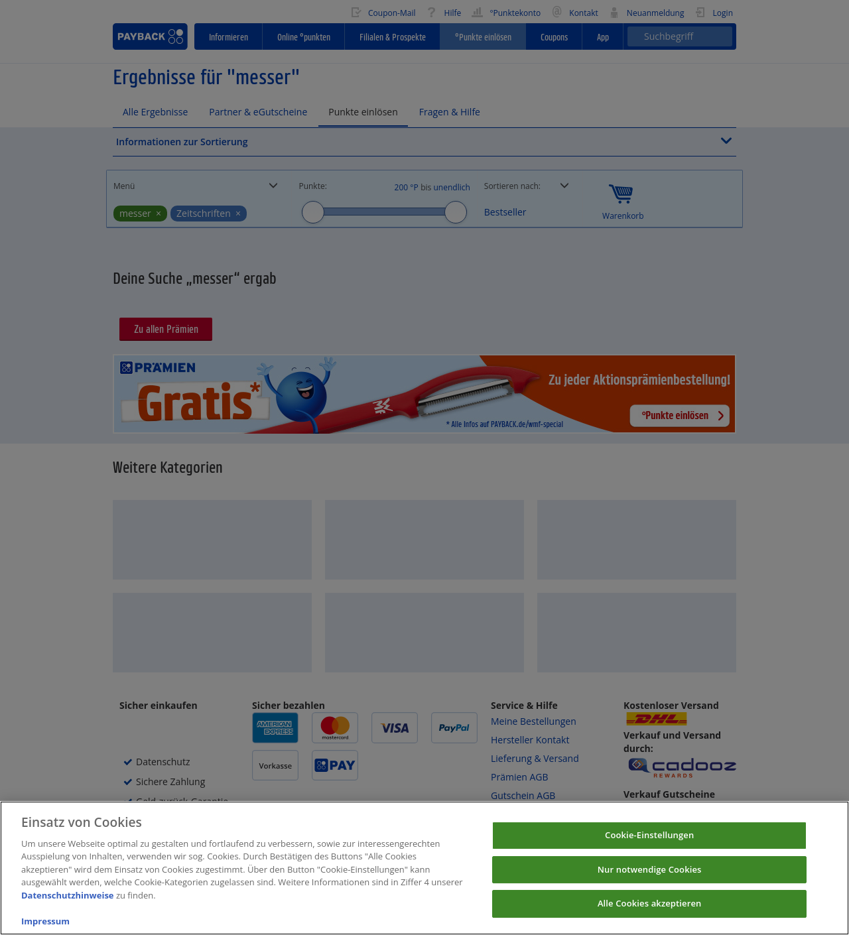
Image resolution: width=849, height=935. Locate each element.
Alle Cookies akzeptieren (650, 916)
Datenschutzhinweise (67, 908)
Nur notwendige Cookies (650, 883)
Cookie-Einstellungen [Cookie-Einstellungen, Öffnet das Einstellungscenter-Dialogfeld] (649, 848)
